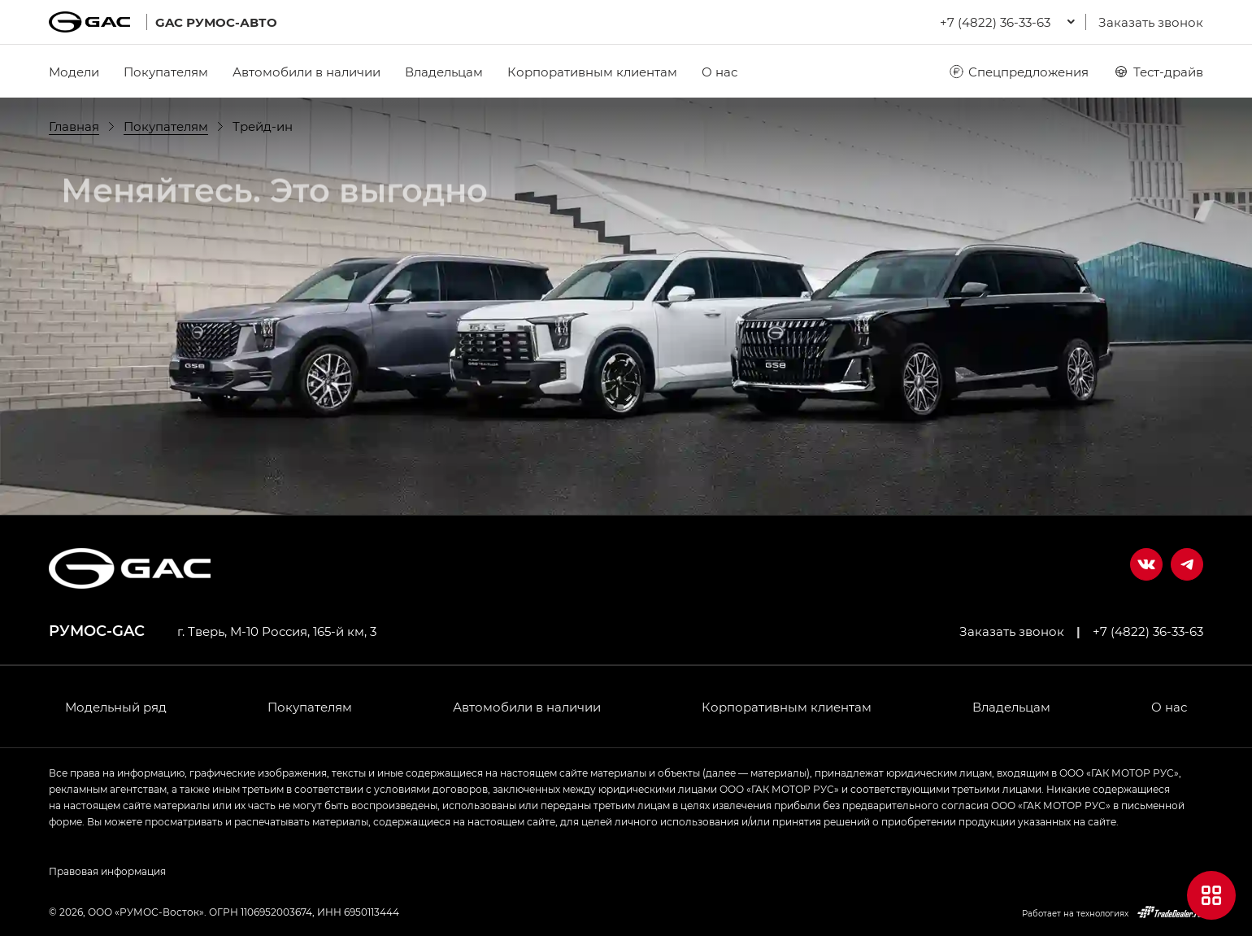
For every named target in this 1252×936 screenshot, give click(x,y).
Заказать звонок (1150, 22)
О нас (719, 71)
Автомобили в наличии (306, 71)
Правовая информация (107, 870)
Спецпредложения (1018, 71)
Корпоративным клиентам (592, 71)
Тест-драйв (1158, 71)
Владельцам (444, 71)
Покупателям (166, 71)
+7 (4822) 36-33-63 (1148, 631)
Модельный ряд (116, 707)
